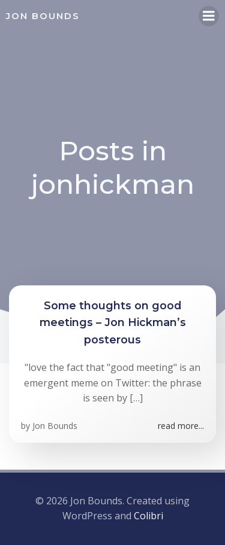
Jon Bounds (54, 425)
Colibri (148, 515)
